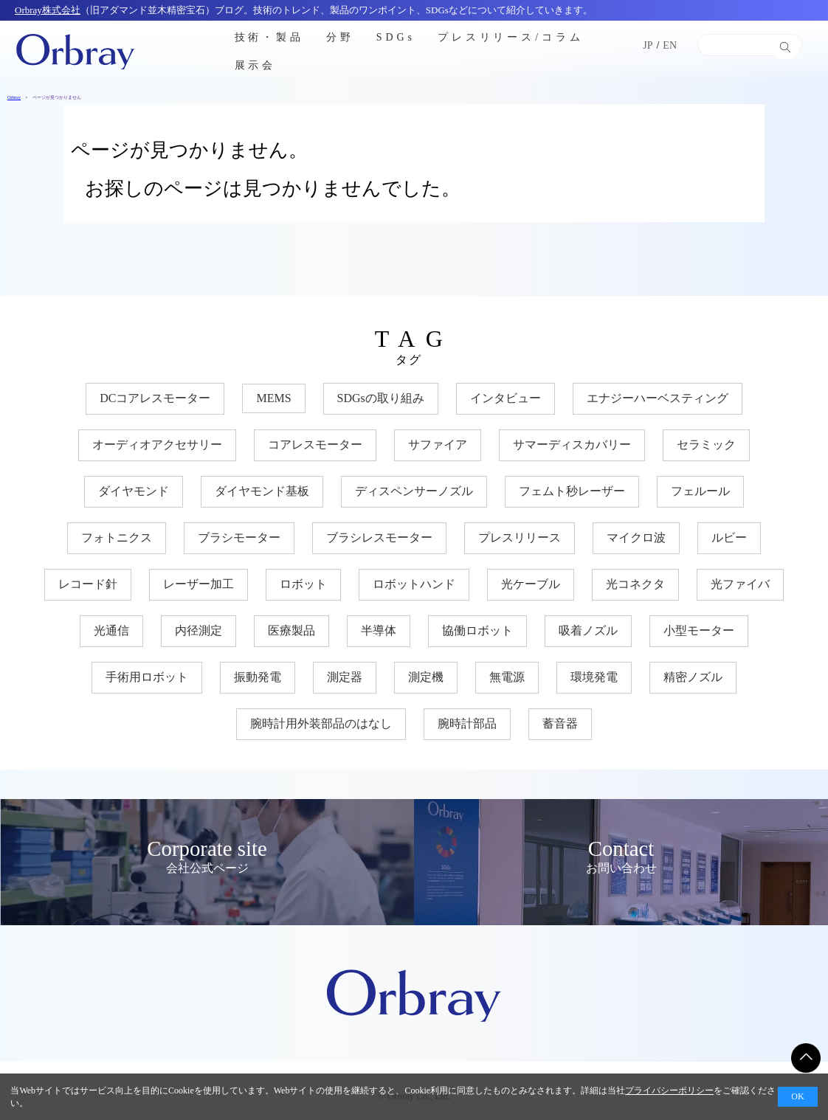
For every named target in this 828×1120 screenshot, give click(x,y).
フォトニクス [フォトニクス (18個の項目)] (116, 537)
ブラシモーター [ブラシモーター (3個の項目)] (239, 537)
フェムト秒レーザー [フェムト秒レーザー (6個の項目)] (572, 491)
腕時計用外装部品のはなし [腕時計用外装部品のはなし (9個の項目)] (321, 723)
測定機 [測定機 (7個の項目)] (426, 677)
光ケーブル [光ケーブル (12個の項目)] (530, 584)
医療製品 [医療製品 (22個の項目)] (291, 630)
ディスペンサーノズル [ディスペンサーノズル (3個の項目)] (414, 491)
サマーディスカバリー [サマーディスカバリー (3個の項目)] (572, 444)
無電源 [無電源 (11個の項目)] (507, 677)
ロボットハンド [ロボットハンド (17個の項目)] (414, 584)
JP (647, 45)
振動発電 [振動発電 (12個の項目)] (257, 677)
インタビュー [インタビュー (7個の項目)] (505, 398)
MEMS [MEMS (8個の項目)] (273, 398)
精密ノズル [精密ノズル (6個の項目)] (692, 677)
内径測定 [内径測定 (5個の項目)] (198, 630)
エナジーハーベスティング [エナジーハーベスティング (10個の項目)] (657, 398)
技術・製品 (270, 36)
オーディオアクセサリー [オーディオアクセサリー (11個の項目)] (157, 444)
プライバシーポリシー (669, 1090)
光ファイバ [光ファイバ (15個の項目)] (740, 584)
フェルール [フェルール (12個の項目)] (700, 491)
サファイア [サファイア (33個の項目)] (437, 444)
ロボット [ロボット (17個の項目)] (303, 584)
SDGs (395, 36)
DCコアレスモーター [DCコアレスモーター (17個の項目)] (155, 398)
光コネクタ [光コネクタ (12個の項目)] (635, 584)
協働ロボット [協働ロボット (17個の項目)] (477, 630)
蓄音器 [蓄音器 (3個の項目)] (560, 723)
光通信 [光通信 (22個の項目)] (111, 630)
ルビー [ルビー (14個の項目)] (729, 537)
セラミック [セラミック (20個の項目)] (706, 444)
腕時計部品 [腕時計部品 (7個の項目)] (467, 723)
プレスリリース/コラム (511, 36)
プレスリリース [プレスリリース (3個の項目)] (519, 537)
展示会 (256, 65)
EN (670, 45)
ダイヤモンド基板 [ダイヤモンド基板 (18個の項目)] (262, 491)
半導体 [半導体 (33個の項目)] (378, 630)
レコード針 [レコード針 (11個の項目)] (87, 584)
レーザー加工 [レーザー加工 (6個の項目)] (198, 584)
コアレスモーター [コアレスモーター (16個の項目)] (315, 444)
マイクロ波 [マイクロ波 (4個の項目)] (636, 537)
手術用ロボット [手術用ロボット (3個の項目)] (147, 677)
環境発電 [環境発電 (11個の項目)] (594, 677)
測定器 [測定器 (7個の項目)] (344, 677)
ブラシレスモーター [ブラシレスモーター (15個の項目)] (379, 537)
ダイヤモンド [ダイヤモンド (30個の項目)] (133, 491)
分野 (340, 36)
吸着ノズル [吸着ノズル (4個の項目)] (588, 630)
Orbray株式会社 (47, 9)
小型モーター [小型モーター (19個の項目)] (698, 630)
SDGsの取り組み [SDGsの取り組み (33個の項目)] (380, 398)
